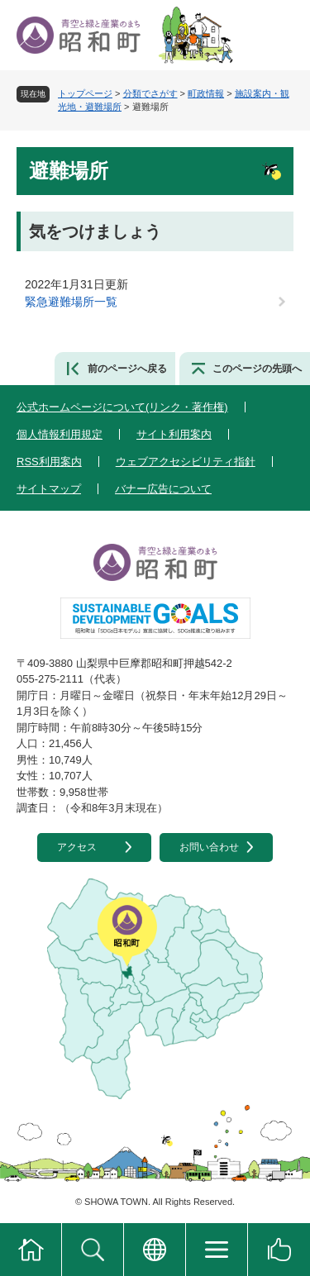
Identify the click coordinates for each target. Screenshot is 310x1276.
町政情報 (206, 93)
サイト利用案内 (174, 434)
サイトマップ (49, 489)
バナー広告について (163, 489)
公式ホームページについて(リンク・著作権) (122, 407)
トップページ (85, 93)
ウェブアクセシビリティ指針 (185, 461)
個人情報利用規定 (60, 434)
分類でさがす (150, 93)
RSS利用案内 (49, 461)
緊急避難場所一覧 (71, 301)
